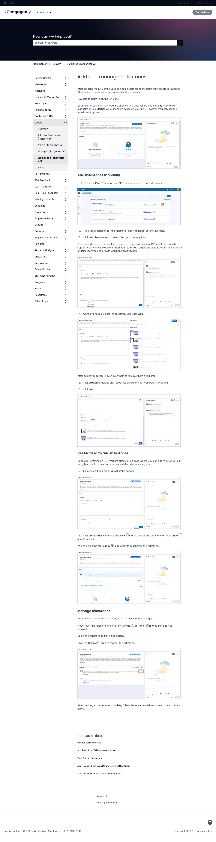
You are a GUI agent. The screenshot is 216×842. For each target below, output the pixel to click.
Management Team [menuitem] (108, 802)
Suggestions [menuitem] (41, 282)
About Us (42, 12)
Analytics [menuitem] (39, 90)
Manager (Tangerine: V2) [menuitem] (52, 151)
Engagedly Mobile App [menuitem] (47, 97)
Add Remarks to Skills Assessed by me (96, 750)
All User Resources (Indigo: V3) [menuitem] (49, 137)
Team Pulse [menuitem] (41, 212)
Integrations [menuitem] (41, 263)
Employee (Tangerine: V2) (81, 63)
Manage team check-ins (89, 742)
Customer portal (203, 3)
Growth (56, 63)
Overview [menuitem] (43, 128)
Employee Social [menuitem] (43, 218)
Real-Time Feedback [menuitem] (46, 192)
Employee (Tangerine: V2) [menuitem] (51, 159)
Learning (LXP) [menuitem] (43, 186)
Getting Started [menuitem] (42, 77)
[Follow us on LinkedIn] (210, 822)
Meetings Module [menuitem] (44, 199)
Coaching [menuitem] (39, 205)
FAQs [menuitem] (41, 167)
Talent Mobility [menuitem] (42, 109)
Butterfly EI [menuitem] (40, 103)
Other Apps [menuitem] (41, 301)
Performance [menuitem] (42, 173)
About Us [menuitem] (102, 796)
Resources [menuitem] (40, 294)
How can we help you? (52, 36)
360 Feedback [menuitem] (42, 180)
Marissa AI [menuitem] (40, 84)
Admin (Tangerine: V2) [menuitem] (50, 144)
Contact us (183, 3)
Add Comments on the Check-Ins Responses (99, 773)
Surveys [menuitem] (39, 231)
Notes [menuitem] (37, 288)
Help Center (40, 63)
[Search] (180, 43)
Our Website (202, 12)
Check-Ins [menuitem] (40, 256)
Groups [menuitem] (38, 224)
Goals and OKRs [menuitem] (43, 116)
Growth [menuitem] (38, 122)
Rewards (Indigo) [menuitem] (44, 250)
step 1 (94, 470)
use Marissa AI (100, 108)
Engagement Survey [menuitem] (46, 237)
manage (120, 92)
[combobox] (105, 43)
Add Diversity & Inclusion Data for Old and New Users (103, 766)
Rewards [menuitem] (39, 243)
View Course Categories (89, 758)
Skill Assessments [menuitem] (44, 275)
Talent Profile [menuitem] (42, 269)
